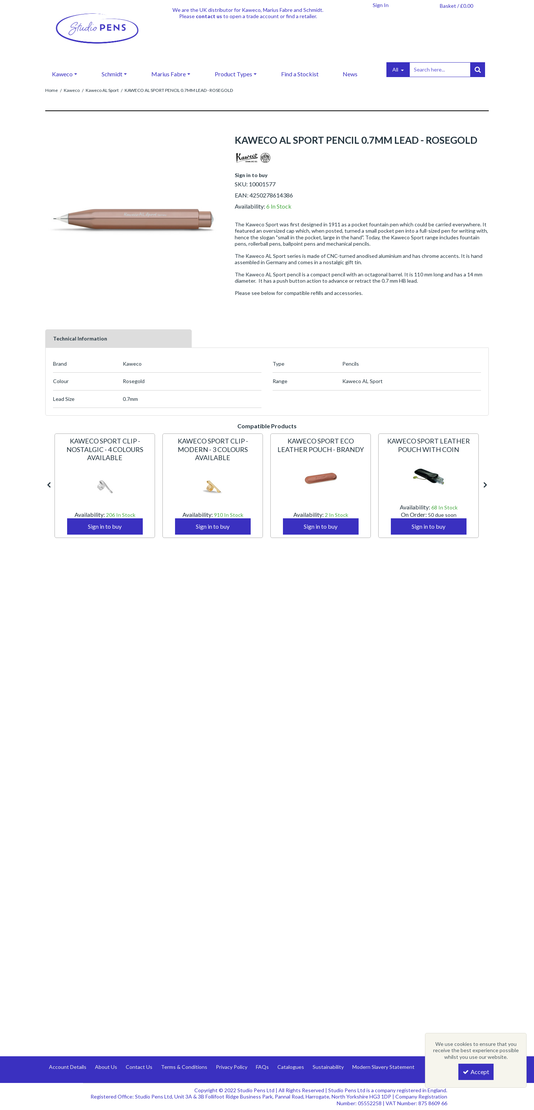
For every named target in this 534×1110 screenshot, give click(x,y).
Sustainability (328, 1067)
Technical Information (80, 338)
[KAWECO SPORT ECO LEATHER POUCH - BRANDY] (320, 450)
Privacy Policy (231, 1067)
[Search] (439, 69)
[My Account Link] (380, 5)
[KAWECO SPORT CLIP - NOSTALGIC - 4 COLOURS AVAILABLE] (105, 458)
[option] (105, 485)
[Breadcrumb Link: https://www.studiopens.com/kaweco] (72, 90)
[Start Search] (477, 69)
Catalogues (290, 1067)
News (350, 73)
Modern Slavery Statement (383, 1067)
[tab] (118, 338)
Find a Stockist (300, 73)
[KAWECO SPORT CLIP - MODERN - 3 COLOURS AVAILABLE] (213, 458)
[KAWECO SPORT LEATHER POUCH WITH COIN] (428, 450)
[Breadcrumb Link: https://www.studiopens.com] (51, 90)
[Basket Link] (456, 6)
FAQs (262, 1067)
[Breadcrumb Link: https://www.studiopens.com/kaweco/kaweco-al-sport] (102, 90)
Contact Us (139, 1067)
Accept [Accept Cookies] (476, 1071)
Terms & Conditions (184, 1067)
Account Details (67, 1067)
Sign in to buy (251, 175)
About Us (106, 1067)
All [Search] (395, 69)
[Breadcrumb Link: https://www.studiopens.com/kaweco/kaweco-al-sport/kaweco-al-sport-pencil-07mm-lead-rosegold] (179, 90)
